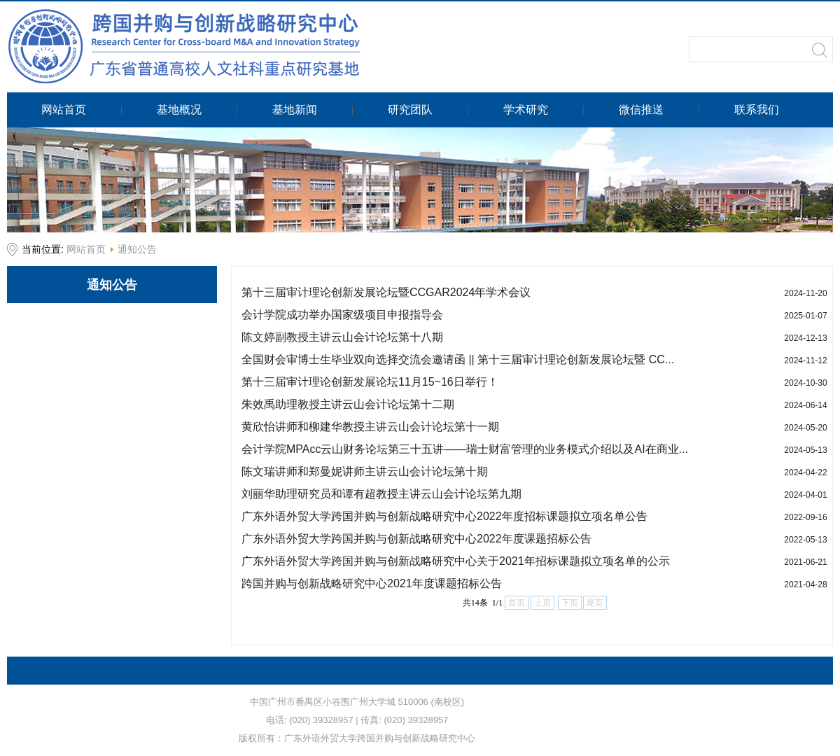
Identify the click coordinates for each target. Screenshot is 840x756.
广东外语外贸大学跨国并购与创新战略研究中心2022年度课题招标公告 (416, 539)
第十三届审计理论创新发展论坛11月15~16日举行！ (369, 382)
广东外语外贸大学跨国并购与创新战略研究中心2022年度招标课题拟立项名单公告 (444, 516)
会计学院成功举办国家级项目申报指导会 (342, 315)
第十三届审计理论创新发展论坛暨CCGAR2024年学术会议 (386, 292)
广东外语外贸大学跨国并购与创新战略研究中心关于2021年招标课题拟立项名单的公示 (455, 561)
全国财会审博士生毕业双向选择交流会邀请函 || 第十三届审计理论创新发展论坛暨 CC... (457, 359)
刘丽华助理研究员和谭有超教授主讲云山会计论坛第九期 (381, 494)
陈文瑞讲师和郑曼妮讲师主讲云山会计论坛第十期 (364, 471)
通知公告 (137, 249)
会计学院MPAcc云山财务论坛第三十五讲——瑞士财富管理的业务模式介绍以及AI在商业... (464, 449)
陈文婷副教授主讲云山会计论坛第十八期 (342, 337)
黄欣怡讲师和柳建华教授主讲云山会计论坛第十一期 (370, 427)
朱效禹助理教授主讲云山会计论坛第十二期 (347, 404)
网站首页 (86, 249)
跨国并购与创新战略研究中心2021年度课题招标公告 (371, 583)
